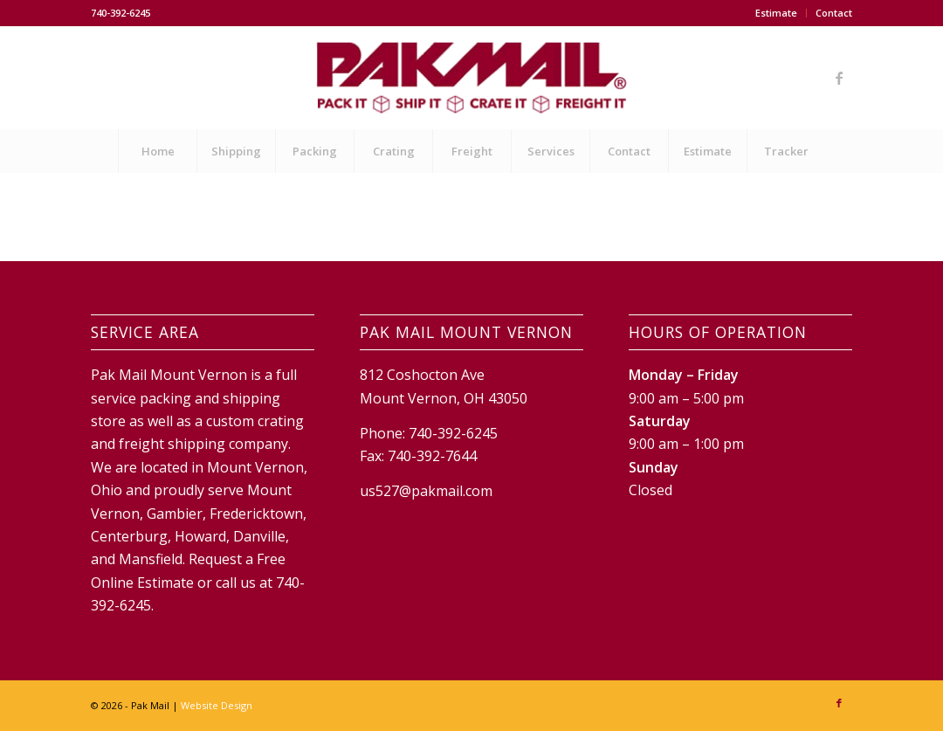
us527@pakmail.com (426, 490)
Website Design (216, 705)
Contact (834, 12)
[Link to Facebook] (839, 78)
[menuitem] (777, 13)
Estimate (776, 12)
